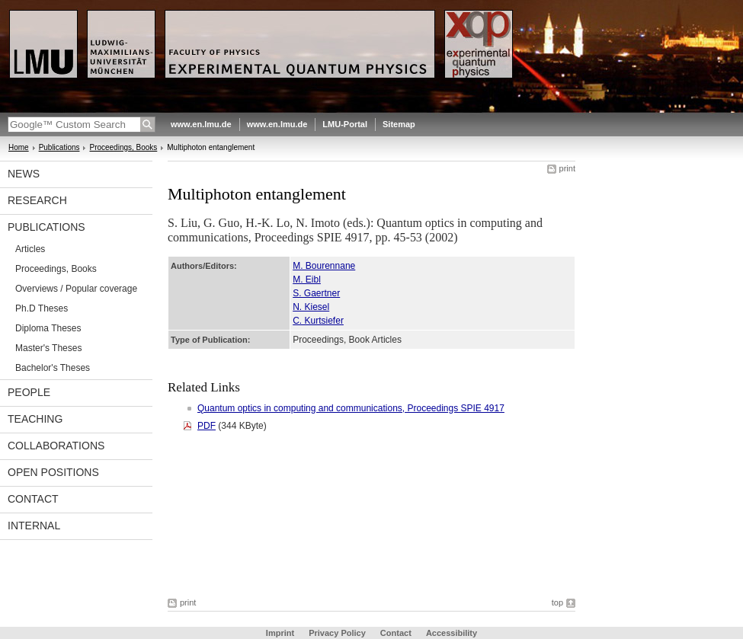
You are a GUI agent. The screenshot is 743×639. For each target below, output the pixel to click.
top (557, 602)
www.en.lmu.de (201, 124)
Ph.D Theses (41, 308)
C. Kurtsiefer (318, 320)
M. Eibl (307, 279)
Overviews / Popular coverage (76, 288)
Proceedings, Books (123, 147)
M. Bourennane (324, 265)
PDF (206, 425)
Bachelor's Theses (52, 368)
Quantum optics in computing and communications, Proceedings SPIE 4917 (350, 408)
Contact (33, 499)
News (24, 174)
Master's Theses (48, 348)
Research (37, 200)
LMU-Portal (344, 124)
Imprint (280, 632)
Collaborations (56, 445)
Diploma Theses (48, 328)
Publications (59, 147)
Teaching (35, 419)
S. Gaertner (316, 293)
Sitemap (399, 124)
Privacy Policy (337, 632)
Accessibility (451, 632)
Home (18, 147)
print (567, 168)
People (29, 392)
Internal (34, 525)
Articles (30, 249)
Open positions (53, 472)
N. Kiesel (311, 307)
